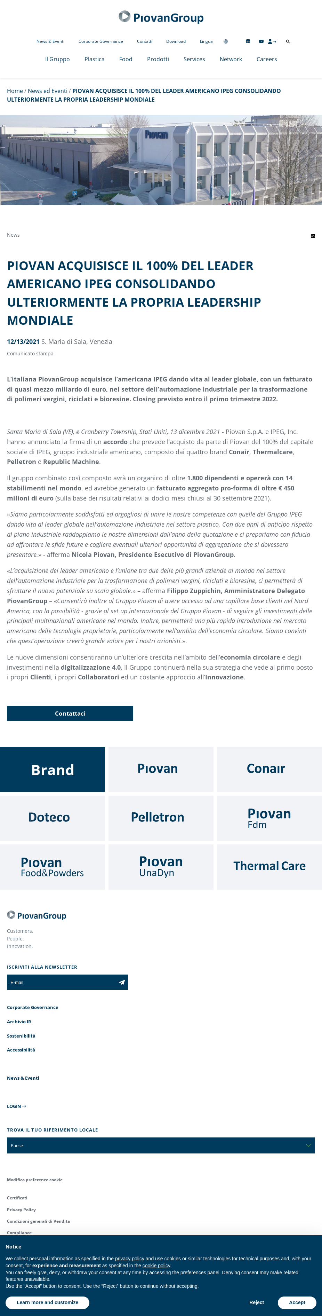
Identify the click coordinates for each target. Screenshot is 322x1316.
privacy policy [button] (129, 1258)
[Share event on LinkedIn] (313, 236)
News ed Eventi (47, 91)
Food (125, 59)
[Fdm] (269, 818)
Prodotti (158, 59)
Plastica (94, 59)
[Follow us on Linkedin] (248, 41)
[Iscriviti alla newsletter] (122, 982)
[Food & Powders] (52, 867)
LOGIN (14, 1106)
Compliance (19, 1233)
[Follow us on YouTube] (261, 41)
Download (176, 41)
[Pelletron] (161, 818)
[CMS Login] (272, 41)
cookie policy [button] (156, 1265)
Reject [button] (256, 1302)
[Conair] (269, 769)
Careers (267, 59)
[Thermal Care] (269, 867)
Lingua (206, 41)
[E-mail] (61, 982)
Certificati (17, 1198)
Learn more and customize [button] (47, 1302)
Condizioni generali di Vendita (38, 1221)
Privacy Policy (21, 1210)
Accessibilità (21, 1050)
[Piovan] (161, 769)
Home (15, 91)
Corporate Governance (101, 41)
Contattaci (70, 713)
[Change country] (225, 41)
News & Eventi (50, 41)
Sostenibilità (21, 1036)
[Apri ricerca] (288, 41)
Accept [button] (297, 1302)
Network (231, 59)
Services (194, 59)
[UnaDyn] (161, 867)
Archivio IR (19, 1021)
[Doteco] (52, 818)
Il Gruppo (57, 59)
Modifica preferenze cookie (35, 1180)
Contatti (144, 41)
